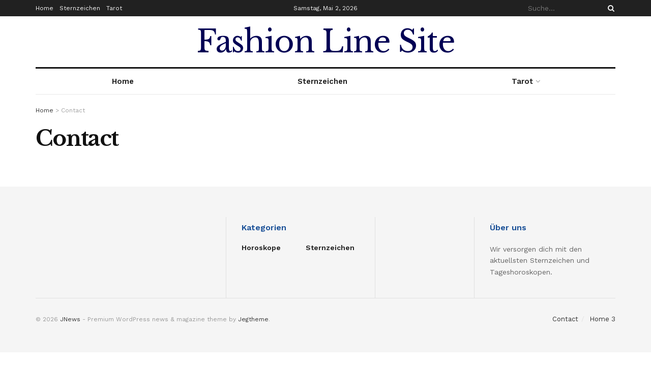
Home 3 (602, 319)
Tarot (114, 8)
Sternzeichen (80, 8)
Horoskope (261, 247)
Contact (565, 319)
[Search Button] (609, 8)
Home (44, 8)
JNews (70, 319)
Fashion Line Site (325, 41)
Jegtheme (253, 319)
